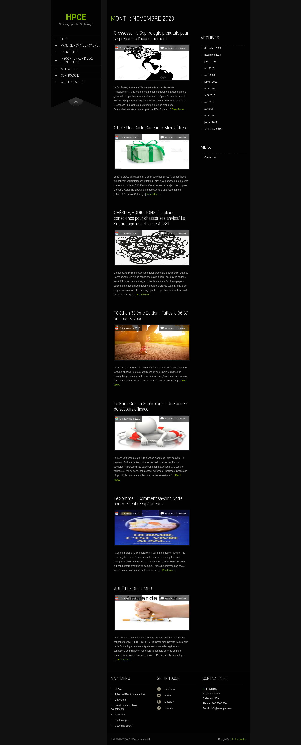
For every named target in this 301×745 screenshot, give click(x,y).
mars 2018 (210, 88)
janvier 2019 (210, 82)
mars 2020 (210, 75)
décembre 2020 (212, 48)
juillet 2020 (210, 61)
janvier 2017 (210, 122)
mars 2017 (210, 115)
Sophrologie (70, 75)
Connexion (210, 157)
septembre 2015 (213, 129)
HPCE (76, 17)
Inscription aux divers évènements (77, 60)
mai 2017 (209, 102)
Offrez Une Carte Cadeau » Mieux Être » (150, 128)
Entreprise (69, 52)
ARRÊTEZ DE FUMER (133, 589)
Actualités (69, 69)
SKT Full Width (238, 739)
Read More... (179, 109)
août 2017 (209, 95)
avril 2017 (209, 109)
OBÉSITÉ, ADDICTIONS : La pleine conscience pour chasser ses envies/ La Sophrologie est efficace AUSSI (149, 218)
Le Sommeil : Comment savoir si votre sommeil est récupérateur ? (148, 501)
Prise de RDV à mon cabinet (80, 45)
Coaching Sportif (73, 82)
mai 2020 (209, 68)
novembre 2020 (212, 54)
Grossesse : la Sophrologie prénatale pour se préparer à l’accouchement (151, 35)
